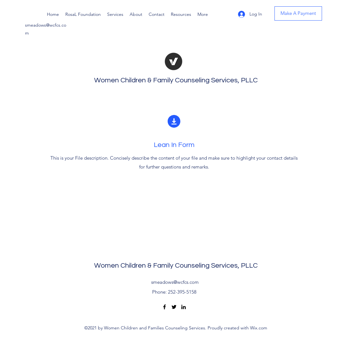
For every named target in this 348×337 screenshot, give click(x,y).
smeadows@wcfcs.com (175, 282)
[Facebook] (164, 307)
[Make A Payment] (298, 13)
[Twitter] (174, 307)
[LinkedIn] (183, 307)
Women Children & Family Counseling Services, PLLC (176, 80)
